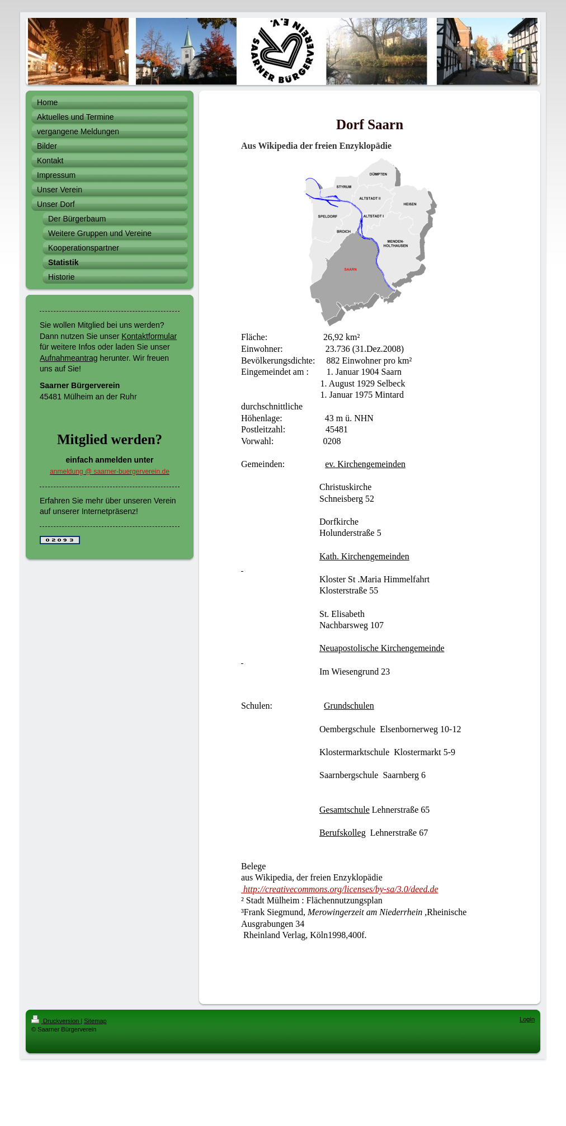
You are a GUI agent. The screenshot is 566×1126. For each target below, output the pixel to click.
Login (527, 1019)
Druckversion (56, 1020)
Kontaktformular (149, 336)
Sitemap (95, 1020)
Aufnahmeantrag (69, 358)
